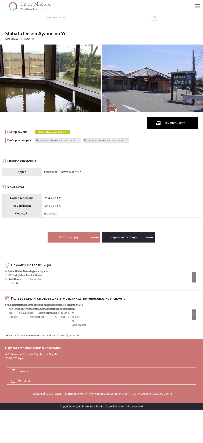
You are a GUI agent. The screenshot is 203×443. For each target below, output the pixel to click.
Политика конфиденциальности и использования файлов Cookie (130, 426)
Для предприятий (76, 426)
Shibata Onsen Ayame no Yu (64, 368)
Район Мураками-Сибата (52, 132)
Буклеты (23, 403)
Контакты (24, 413)
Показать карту (68, 237)
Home (9, 368)
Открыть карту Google (123, 237)
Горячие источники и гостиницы (56, 140)
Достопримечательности (31, 368)
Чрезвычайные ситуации (46, 426)
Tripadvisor (51, 213)
